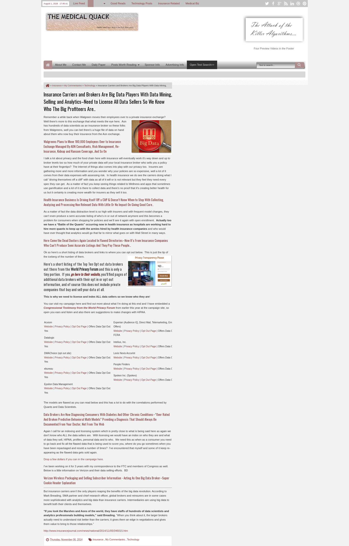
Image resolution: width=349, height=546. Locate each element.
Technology (133, 539)
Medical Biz (192, 3)
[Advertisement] (132, 45)
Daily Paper (98, 64)
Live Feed (79, 3)
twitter (267, 3)
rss (286, 3)
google (279, 3)
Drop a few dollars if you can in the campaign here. (74, 459)
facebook (273, 3)
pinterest (304, 3)
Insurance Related (169, 3)
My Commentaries (115, 539)
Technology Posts (141, 3)
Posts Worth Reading (123, 64)
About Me (60, 64)
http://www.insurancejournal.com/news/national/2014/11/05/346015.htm (86, 530)
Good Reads (118, 3)
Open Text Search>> (202, 64)
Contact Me (79, 64)
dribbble (298, 3)
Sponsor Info (152, 64)
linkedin (292, 3)
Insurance (98, 539)
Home (48, 65)
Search (299, 65)
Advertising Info (175, 64)
